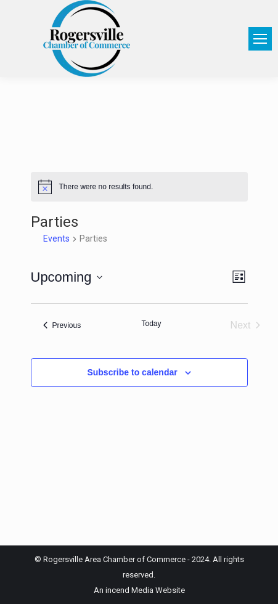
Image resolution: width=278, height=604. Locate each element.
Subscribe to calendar (132, 372)
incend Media (129, 590)
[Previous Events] (62, 325)
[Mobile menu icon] (260, 39)
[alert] (139, 187)
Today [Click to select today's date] (151, 323)
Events (56, 238)
